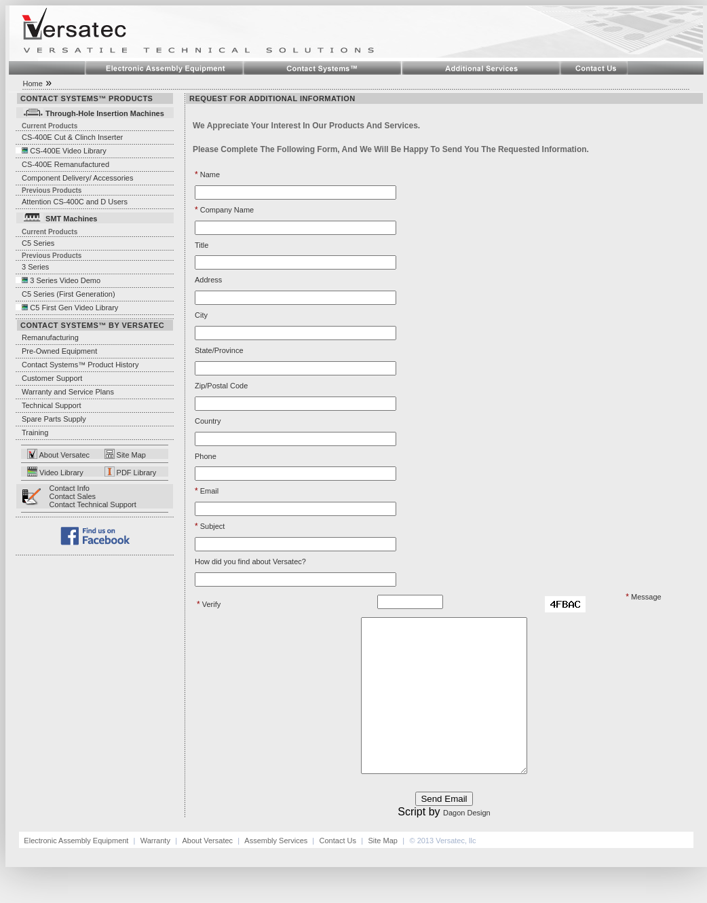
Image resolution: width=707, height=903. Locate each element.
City (201, 315)
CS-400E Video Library (68, 151)
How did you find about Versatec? (250, 561)
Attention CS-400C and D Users (75, 202)
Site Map (125, 455)
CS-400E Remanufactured (65, 164)
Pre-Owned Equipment (59, 351)
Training (35, 432)
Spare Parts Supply (54, 419)
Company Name (224, 210)
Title (201, 245)
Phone (205, 456)
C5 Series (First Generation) (65, 294)
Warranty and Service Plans (68, 392)
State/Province (219, 350)
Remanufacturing (50, 337)
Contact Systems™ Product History (77, 365)
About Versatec (63, 455)
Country (208, 421)
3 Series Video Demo (65, 280)
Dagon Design (467, 843)
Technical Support (51, 405)
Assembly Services (276, 871)
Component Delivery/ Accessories (77, 178)
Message (643, 597)
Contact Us (338, 871)
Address (208, 280)
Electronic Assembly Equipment (77, 871)
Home (32, 83)
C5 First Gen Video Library (74, 307)
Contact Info (70, 488)
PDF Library (136, 472)
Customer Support (49, 378)
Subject (210, 526)
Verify (209, 604)
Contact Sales (73, 496)
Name (207, 174)
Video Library (60, 472)
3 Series (32, 267)
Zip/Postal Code (221, 386)
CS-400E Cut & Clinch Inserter (72, 137)
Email (206, 491)
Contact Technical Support (93, 504)
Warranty (155, 871)
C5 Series (35, 243)
